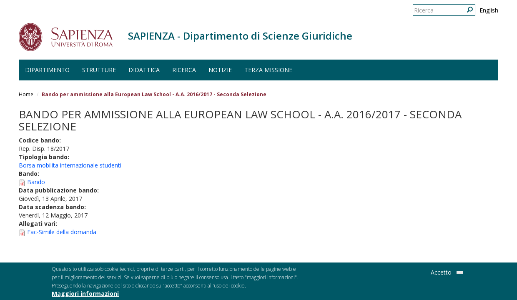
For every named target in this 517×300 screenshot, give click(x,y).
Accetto (441, 274)
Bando (36, 182)
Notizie (220, 70)
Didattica (144, 70)
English (488, 10)
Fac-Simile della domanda (61, 232)
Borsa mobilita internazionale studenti (70, 165)
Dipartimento (47, 70)
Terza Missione (268, 70)
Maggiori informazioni (85, 295)
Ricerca (184, 70)
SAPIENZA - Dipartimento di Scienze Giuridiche (240, 35)
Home (26, 94)
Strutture (99, 70)
